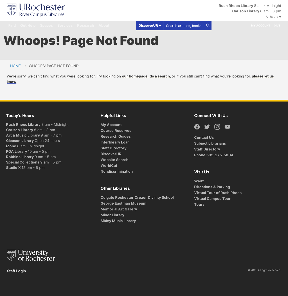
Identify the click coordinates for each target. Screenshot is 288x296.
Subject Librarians (210, 143)
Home (15, 65)
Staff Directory (113, 148)
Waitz (199, 181)
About (104, 25)
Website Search (114, 159)
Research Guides (116, 136)
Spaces (46, 25)
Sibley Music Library (118, 220)
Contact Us (204, 137)
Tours (199, 204)
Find (12, 25)
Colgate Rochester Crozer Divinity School (137, 197)
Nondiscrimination (117, 171)
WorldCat (109, 165)
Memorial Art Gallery (119, 209)
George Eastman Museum (123, 203)
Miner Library (112, 214)
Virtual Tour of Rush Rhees (218, 192)
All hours (273, 17)
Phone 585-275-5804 (213, 154)
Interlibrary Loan (115, 142)
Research (85, 25)
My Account (260, 25)
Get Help (28, 25)
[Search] (208, 25)
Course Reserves (116, 130)
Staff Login (16, 270)
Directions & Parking (212, 186)
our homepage (135, 76)
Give (277, 25)
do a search (160, 76)
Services (65, 25)
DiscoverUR (111, 153)
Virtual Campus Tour (212, 198)
